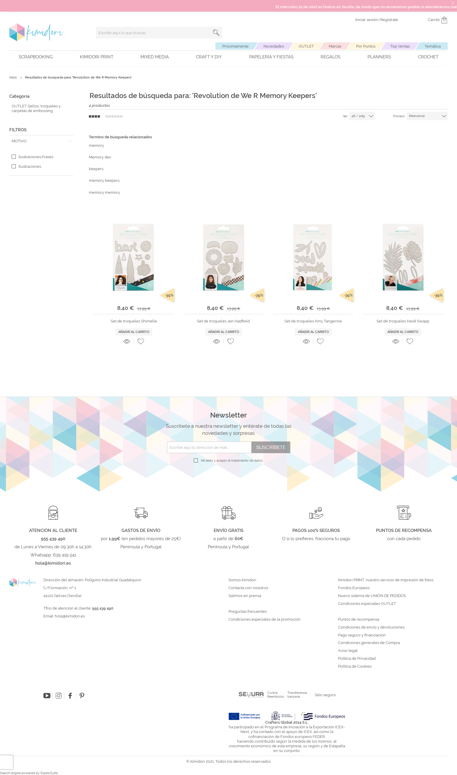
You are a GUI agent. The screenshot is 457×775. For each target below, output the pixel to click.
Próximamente (235, 46)
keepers (96, 169)
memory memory (104, 192)
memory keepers (104, 180)
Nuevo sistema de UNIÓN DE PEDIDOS (372, 596)
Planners (379, 57)
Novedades (273, 46)
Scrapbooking (36, 57)
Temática (433, 46)
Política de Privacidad (357, 659)
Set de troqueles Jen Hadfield (223, 321)
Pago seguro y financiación (362, 635)
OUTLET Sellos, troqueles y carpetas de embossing (36, 108)
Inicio (13, 77)
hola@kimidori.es (70, 616)
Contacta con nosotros (248, 588)
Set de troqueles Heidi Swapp (403, 321)
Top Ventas (400, 46)
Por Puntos (365, 46)
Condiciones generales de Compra (369, 643)
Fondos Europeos (354, 588)
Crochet (428, 57)
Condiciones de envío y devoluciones (371, 627)
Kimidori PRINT (96, 57)
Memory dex (100, 157)
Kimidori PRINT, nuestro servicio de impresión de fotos (385, 580)
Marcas (335, 46)
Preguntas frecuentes (247, 612)
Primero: (399, 116)
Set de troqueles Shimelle (134, 321)
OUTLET (306, 46)
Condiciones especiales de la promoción (264, 619)
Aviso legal (348, 651)
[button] (141, 341)
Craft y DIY (209, 57)
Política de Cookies (355, 666)
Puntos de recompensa (358, 619)
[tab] (41, 141)
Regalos (330, 57)
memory (96, 145)
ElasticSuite (49, 773)
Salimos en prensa (244, 596)
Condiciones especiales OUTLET (367, 604)
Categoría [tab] (19, 96)
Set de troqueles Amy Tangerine (313, 321)
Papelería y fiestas (271, 57)
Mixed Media (154, 57)
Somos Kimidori (242, 580)
